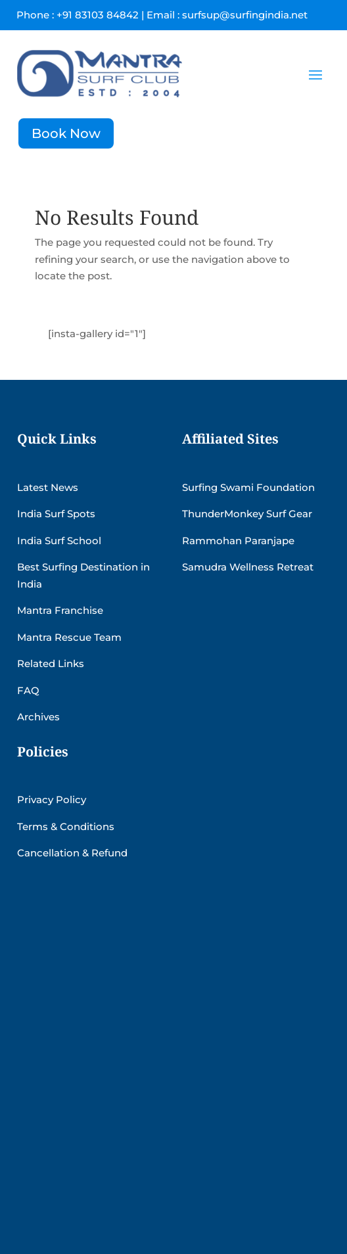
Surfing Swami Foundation (248, 487)
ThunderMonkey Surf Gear (247, 513)
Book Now (66, 133)
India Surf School (59, 540)
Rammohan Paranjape (238, 540)
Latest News (47, 487)
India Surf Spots (56, 513)
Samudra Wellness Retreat (247, 567)
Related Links (50, 663)
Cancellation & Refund (72, 853)
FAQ (28, 690)
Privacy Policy (51, 799)
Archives (38, 716)
